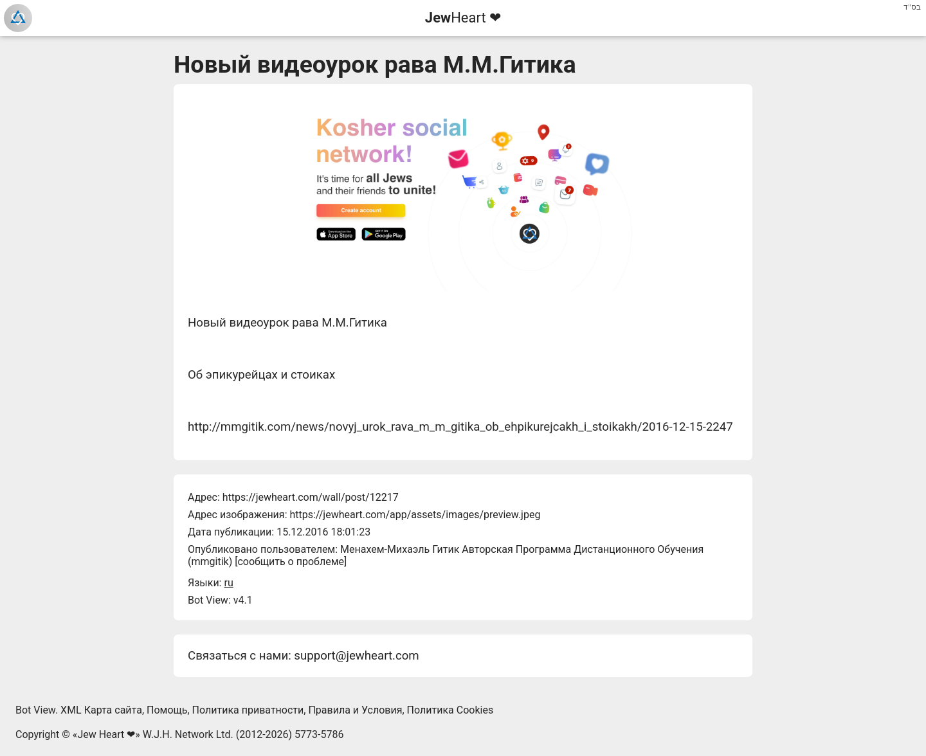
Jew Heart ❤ (106, 734)
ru (228, 583)
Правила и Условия (355, 710)
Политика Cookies (450, 710)
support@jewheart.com (356, 656)
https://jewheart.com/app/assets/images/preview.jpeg (414, 515)
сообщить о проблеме (290, 561)
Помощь (167, 710)
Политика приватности (248, 710)
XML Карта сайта (101, 710)
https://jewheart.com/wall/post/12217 (310, 497)
